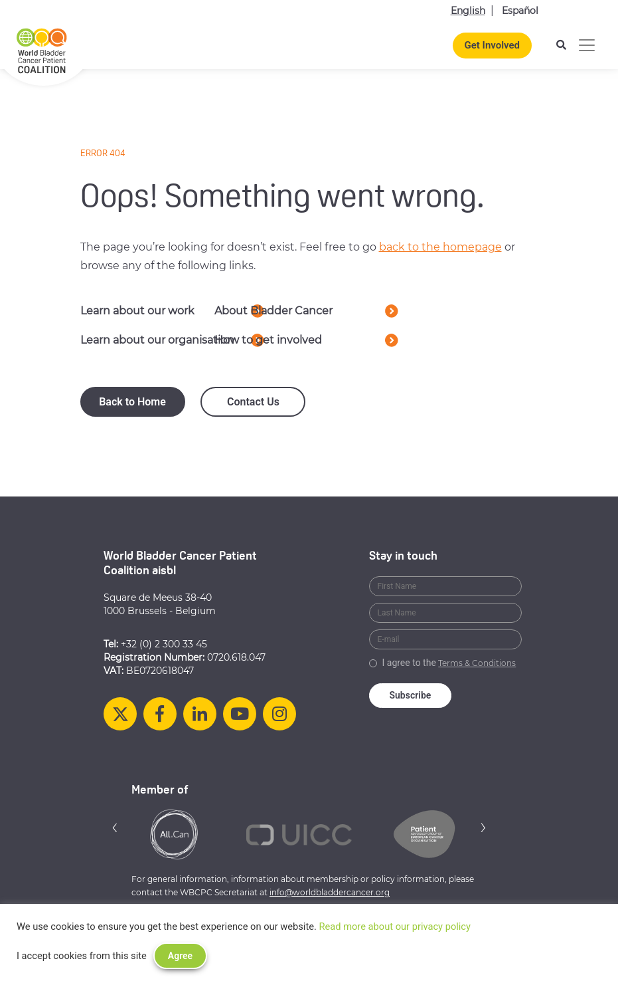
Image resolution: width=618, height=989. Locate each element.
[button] (115, 827)
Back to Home (132, 401)
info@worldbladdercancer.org (330, 892)
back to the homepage (440, 247)
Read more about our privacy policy (395, 927)
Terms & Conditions (477, 663)
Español (520, 11)
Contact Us (253, 401)
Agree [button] (180, 955)
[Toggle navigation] (587, 45)
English (468, 11)
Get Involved (492, 45)
